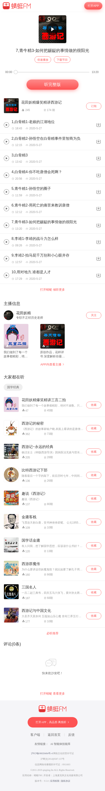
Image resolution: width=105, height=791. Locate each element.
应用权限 (54, 781)
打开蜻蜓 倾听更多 (52, 289)
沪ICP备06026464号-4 (42, 753)
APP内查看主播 (52, 364)
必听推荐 (52, 633)
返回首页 (54, 735)
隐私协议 (65, 781)
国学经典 (13, 387)
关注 (93, 315)
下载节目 (62, 59)
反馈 (71, 735)
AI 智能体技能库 (60, 744)
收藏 (93, 405)
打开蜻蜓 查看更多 (52, 693)
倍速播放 (42, 59)
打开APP (93, 6)
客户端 (35, 735)
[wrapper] (52, 401)
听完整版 (52, 84)
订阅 (93, 106)
